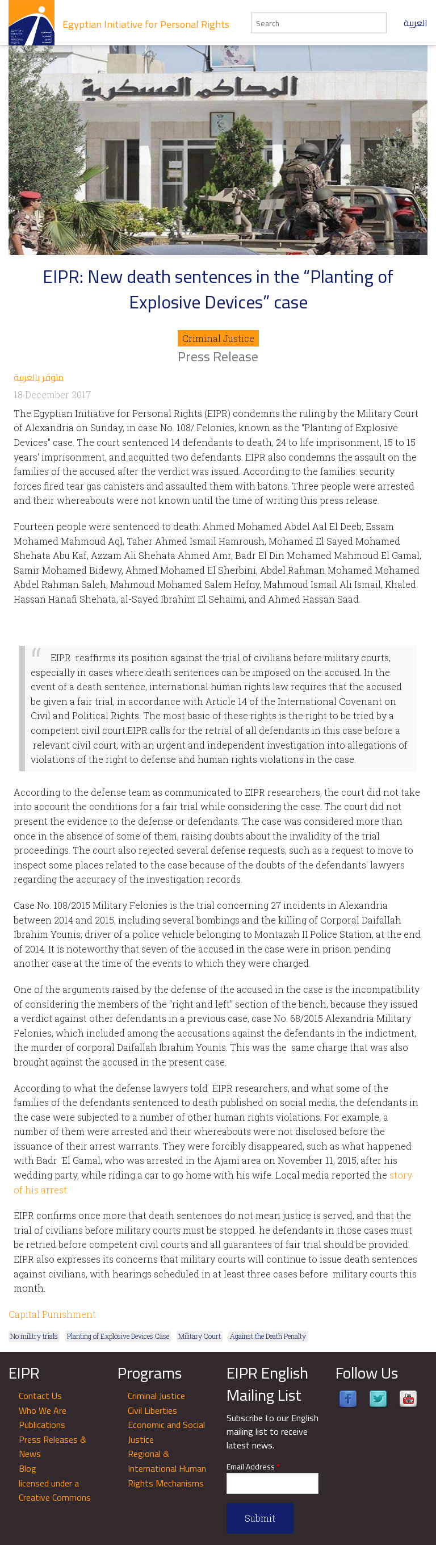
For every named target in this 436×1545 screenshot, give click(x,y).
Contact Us (40, 1395)
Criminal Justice (218, 338)
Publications (42, 1424)
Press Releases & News (52, 1447)
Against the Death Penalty (268, 1336)
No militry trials (34, 1336)
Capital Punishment (52, 1314)
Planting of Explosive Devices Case (118, 1336)
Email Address (253, 1467)
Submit (260, 1518)
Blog (27, 1468)
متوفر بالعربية (39, 377)
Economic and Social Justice (166, 1432)
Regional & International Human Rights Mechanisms (167, 1468)
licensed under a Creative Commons (55, 1490)
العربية (415, 22)
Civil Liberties (152, 1410)
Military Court (199, 1336)
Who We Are (42, 1410)
